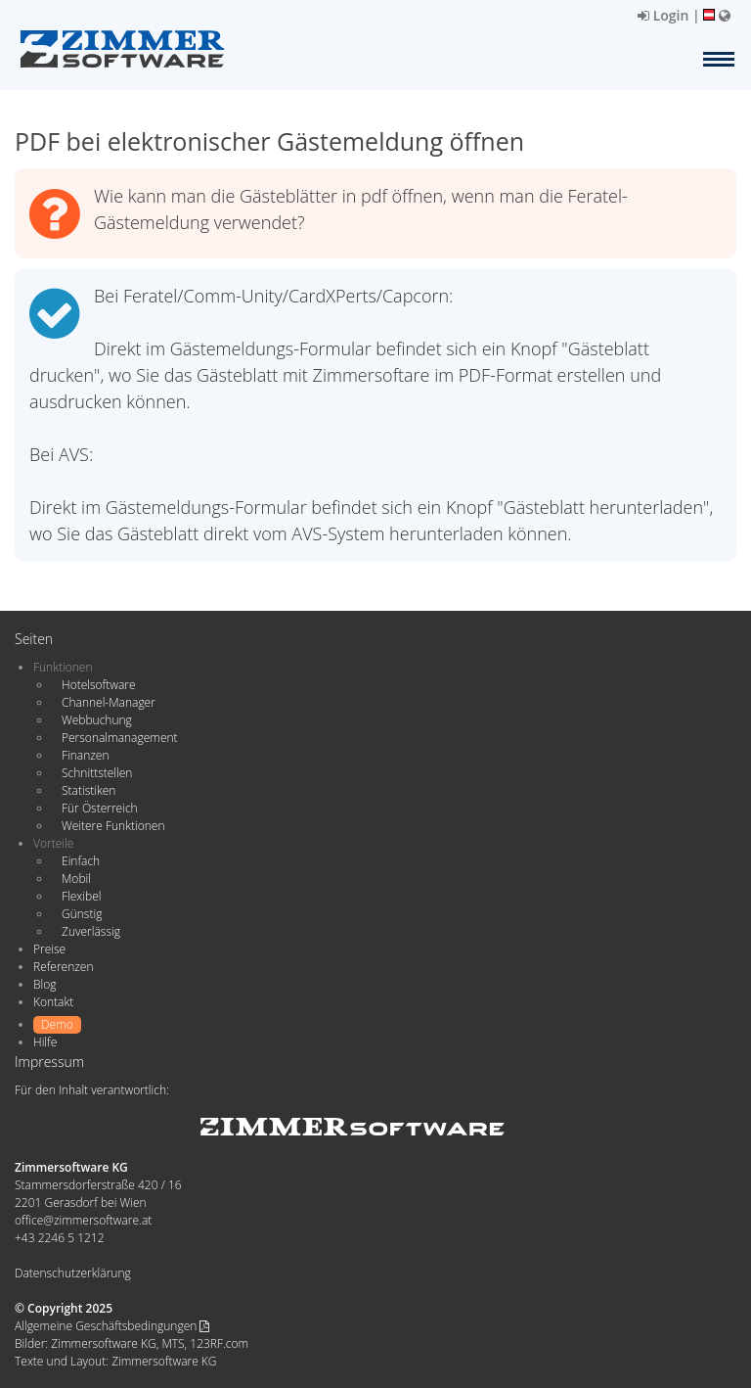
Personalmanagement (120, 737)
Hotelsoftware (99, 684)
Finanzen (85, 755)
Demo (57, 1024)
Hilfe (45, 1042)
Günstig (82, 913)
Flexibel (81, 896)
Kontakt (53, 1002)
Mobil (76, 878)
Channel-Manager (108, 702)
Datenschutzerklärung (73, 1273)
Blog (45, 984)
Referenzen (63, 966)
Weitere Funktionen (113, 825)
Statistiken (88, 790)
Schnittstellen (97, 772)
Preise (49, 949)
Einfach (81, 861)
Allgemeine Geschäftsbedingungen (112, 1326)
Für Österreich (100, 808)
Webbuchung (97, 720)
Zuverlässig (91, 931)
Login (663, 15)
